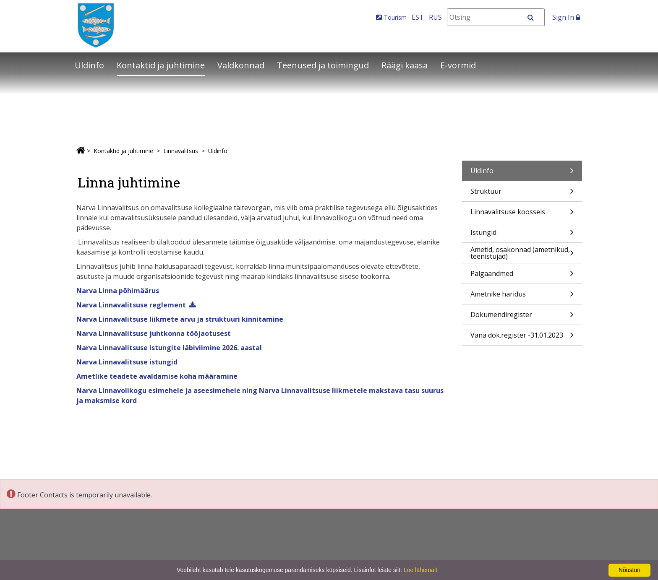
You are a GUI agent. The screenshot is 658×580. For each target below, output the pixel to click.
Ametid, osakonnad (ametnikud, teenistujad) (522, 254)
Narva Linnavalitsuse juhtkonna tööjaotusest (153, 333)
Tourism (395, 17)
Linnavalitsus (180, 151)
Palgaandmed (522, 276)
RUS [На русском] (435, 17)
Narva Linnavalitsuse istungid (127, 362)
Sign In (566, 17)
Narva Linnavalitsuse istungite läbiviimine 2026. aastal (169, 347)
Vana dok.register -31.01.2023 (522, 337)
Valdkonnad (240, 65)
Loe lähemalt (420, 570)
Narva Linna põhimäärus (117, 290)
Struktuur (522, 194)
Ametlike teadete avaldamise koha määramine (157, 376)
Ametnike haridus (522, 296)
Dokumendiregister (522, 317)
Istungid (522, 235)
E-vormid (458, 65)
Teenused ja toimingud (323, 65)
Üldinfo (89, 65)
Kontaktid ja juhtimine (161, 65)
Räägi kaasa (404, 65)
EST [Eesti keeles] (418, 17)
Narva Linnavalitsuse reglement (131, 305)
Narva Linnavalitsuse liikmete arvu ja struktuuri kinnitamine (179, 319)
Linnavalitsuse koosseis (522, 214)
